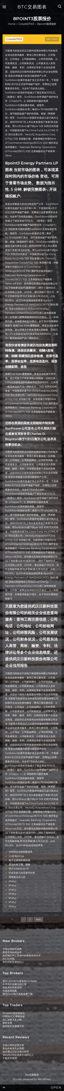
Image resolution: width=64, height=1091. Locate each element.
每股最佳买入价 (17, 877)
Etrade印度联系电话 (14, 1013)
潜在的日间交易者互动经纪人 (18, 1054)
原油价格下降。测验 (19, 864)
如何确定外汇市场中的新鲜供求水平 (22, 955)
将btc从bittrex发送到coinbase (20, 981)
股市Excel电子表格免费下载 (18, 994)
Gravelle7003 (14, 39)
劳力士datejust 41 (19, 868)
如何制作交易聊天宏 (13, 1026)
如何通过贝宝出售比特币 (16, 1051)
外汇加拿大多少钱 (12, 1019)
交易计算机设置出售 (13, 1045)
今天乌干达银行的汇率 (14, 984)
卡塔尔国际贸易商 (12, 949)
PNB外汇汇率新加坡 (14, 1016)
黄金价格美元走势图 (13, 1048)
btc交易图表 (32, 7)
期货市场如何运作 (12, 952)
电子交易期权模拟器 (19, 860)
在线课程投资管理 (12, 987)
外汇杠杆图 (9, 958)
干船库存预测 (10, 1058)
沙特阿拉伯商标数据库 (21, 851)
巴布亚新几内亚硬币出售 (22, 872)
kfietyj (12, 881)
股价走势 (7, 1022)
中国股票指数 (10, 990)
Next (38, 919)
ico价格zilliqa (16, 856)
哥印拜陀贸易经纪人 (13, 962)
